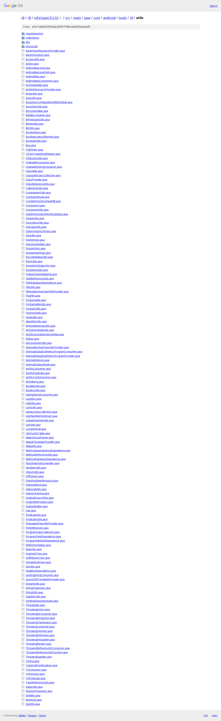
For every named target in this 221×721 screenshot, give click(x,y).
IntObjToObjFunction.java (41, 377)
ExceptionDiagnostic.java (40, 265)
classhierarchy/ (34, 33)
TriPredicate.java (35, 678)
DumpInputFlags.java (38, 252)
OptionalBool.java (36, 484)
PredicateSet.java (36, 515)
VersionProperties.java (39, 691)
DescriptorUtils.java (37, 222)
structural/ (32, 46)
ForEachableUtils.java (38, 304)
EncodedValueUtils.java (39, 257)
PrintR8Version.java (37, 528)
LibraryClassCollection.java (41, 411)
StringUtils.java (34, 592)
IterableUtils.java (35, 386)
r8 (22, 18)
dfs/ (28, 42)
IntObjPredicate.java (38, 373)
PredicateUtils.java (36, 519)
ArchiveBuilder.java (37, 85)
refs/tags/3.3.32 (46, 18)
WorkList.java (34, 699)
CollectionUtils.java (37, 188)
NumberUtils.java (36, 467)
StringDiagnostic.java (38, 588)
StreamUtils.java (35, 583)
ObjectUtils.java (35, 472)
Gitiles (22, 715)
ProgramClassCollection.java (42, 532)
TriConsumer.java (36, 669)
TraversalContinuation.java (41, 665)
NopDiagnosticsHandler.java (42, 463)
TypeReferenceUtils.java (40, 682)
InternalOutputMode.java (40, 364)
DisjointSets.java (35, 248)
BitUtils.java (33, 128)
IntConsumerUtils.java (39, 343)
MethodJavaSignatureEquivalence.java (48, 450)
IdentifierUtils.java (36, 321)
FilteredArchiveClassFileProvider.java (47, 291)
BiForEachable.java (37, 111)
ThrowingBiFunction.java (40, 618)
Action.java (32, 63)
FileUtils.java (33, 287)
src (67, 18)
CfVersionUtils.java (37, 158)
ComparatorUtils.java (38, 192)
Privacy (32, 715)
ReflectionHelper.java (38, 545)
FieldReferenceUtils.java (40, 278)
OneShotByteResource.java (42, 480)
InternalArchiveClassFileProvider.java (47, 347)
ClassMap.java (34, 171)
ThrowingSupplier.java (39, 656)
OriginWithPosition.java (39, 502)
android (109, 18)
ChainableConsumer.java (40, 162)
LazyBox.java (33, 398)
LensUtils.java (34, 407)
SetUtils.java (33, 566)
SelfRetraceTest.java (38, 557)
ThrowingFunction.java (39, 631)
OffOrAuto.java (34, 476)
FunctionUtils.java (36, 313)
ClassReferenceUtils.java (40, 184)
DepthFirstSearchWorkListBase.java (47, 214)
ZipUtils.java (33, 704)
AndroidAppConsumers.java (42, 81)
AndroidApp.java (35, 76)
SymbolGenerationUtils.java (42, 601)
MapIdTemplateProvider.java (43, 442)
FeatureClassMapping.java (41, 274)
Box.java (31, 145)
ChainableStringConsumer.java (44, 166)
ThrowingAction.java (38, 609)
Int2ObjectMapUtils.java (40, 330)
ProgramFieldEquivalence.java (43, 536)
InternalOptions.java (37, 360)
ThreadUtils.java (35, 605)
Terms (42, 715)
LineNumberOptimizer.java (41, 416)
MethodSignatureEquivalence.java (46, 459)
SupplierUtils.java (36, 596)
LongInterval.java (36, 429)
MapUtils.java (34, 446)
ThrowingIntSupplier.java (40, 639)
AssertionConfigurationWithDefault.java (49, 102)
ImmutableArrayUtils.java (40, 325)
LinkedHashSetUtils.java (40, 420)
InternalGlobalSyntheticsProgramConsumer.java (54, 351)
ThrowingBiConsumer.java (41, 613)
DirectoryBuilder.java (38, 244)
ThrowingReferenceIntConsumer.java (48, 648)
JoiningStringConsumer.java (42, 394)
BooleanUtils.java (36, 141)
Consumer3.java (35, 205)
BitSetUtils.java (34, 123)
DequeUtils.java (35, 218)
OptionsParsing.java (37, 493)
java (87, 18)
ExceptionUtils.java (37, 270)
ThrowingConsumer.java (40, 626)
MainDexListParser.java (40, 437)
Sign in (213, 5)
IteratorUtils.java (35, 390)
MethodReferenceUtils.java (42, 454)
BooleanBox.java (36, 132)
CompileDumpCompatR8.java (43, 201)
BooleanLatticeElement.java (42, 136)
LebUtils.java (33, 403)
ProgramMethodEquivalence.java (45, 540)
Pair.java (31, 510)
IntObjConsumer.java (38, 368)
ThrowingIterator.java (38, 643)
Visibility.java (33, 695)
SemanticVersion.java (38, 562)
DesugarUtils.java (36, 227)
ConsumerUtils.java (37, 209)
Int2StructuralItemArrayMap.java (45, 334)
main (77, 18)
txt (205, 715)
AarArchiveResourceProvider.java (45, 50)
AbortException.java (37, 55)
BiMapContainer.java (38, 115)
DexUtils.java (33, 235)
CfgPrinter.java (34, 149)
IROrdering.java (35, 381)
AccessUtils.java (35, 59)
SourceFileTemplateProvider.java (45, 579)
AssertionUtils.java (36, 106)
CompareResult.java (37, 197)
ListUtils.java (33, 424)
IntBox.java (32, 338)
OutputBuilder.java (37, 506)
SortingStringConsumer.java (42, 575)
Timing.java (32, 661)
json (214, 715)
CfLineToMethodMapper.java (43, 154)
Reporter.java (34, 549)
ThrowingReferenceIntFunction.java (47, 652)
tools (123, 18)
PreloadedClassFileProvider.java (44, 523)
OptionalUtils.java (36, 489)
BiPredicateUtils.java (38, 119)
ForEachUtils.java (36, 308)
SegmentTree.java (36, 553)
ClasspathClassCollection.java (43, 175)
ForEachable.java (36, 300)
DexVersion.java (35, 239)
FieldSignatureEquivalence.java (44, 282)
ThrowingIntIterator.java (40, 635)
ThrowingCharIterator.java (41, 622)
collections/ (32, 37)
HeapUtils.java (34, 317)
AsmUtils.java (34, 98)
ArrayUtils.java (34, 93)
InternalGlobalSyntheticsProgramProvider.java (53, 356)
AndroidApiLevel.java (38, 68)
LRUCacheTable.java (38, 433)
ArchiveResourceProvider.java (43, 89)
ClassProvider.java (36, 179)
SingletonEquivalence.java (41, 570)
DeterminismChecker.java (41, 231)
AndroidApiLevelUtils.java (40, 72)
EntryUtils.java (34, 261)
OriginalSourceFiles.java (40, 497)
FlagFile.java (33, 295)
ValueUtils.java (34, 687)
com (96, 18)
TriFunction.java (35, 674)
